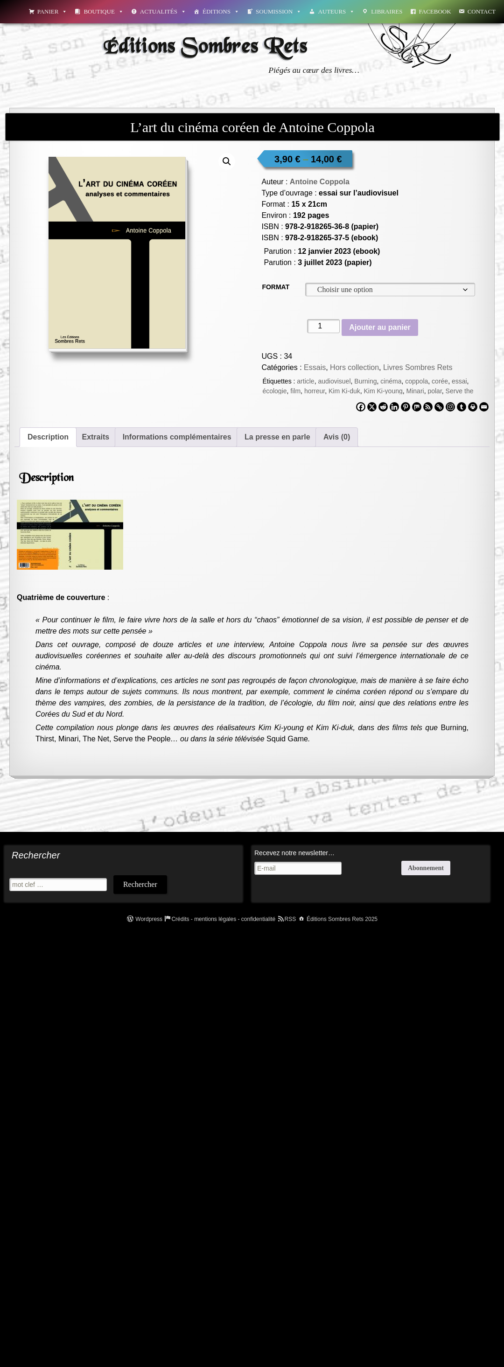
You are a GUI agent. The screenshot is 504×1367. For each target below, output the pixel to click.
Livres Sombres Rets (418, 367)
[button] (226, 161)
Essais (315, 367)
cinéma (390, 381)
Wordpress (148, 919)
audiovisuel (334, 381)
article (305, 381)
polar (434, 391)
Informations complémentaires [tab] (177, 437)
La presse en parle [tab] (277, 437)
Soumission (278, 11)
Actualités (163, 11)
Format (275, 287)
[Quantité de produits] (323, 326)
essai (459, 381)
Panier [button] (52, 11)
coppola (416, 381)
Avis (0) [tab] (336, 437)
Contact (482, 11)
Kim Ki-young (383, 391)
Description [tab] (48, 437)
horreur (314, 391)
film (295, 391)
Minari (415, 391)
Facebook (435, 11)
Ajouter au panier (380, 327)
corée (440, 381)
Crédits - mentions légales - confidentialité (223, 919)
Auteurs (336, 11)
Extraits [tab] (95, 437)
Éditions (221, 11)
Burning (365, 381)
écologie (274, 391)
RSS (290, 919)
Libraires (386, 11)
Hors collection (354, 367)
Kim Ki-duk (344, 391)
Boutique (103, 11)
